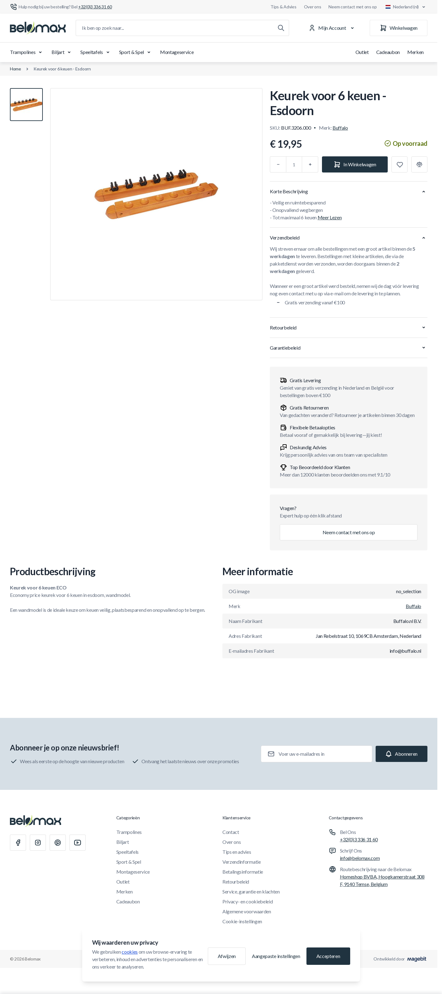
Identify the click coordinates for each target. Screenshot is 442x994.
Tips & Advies (283, 6)
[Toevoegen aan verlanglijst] (399, 164)
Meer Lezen (330, 217)
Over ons (312, 6)
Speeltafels (95, 52)
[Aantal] (294, 164)
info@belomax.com (360, 858)
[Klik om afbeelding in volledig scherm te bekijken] (156, 194)
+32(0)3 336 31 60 (359, 839)
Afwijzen (227, 956)
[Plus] (310, 164)
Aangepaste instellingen (276, 956)
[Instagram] (38, 843)
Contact (230, 832)
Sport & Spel (136, 52)
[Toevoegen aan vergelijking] (419, 164)
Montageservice (177, 52)
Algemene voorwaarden (246, 911)
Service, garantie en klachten (251, 891)
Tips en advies (236, 852)
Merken (415, 52)
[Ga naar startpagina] (38, 28)
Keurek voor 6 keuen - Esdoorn (62, 68)
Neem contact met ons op (352, 6)
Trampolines (27, 52)
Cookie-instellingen (242, 921)
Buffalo (340, 128)
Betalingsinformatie (242, 872)
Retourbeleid (235, 881)
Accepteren (328, 956)
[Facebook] (18, 843)
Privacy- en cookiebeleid (247, 901)
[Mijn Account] (332, 28)
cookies (130, 952)
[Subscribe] (401, 754)
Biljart (62, 52)
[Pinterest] (58, 843)
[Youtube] (77, 843)
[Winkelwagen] (398, 28)
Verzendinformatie (241, 862)
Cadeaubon (388, 52)
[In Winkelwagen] (355, 164)
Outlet (362, 52)
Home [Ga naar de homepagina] (15, 68)
